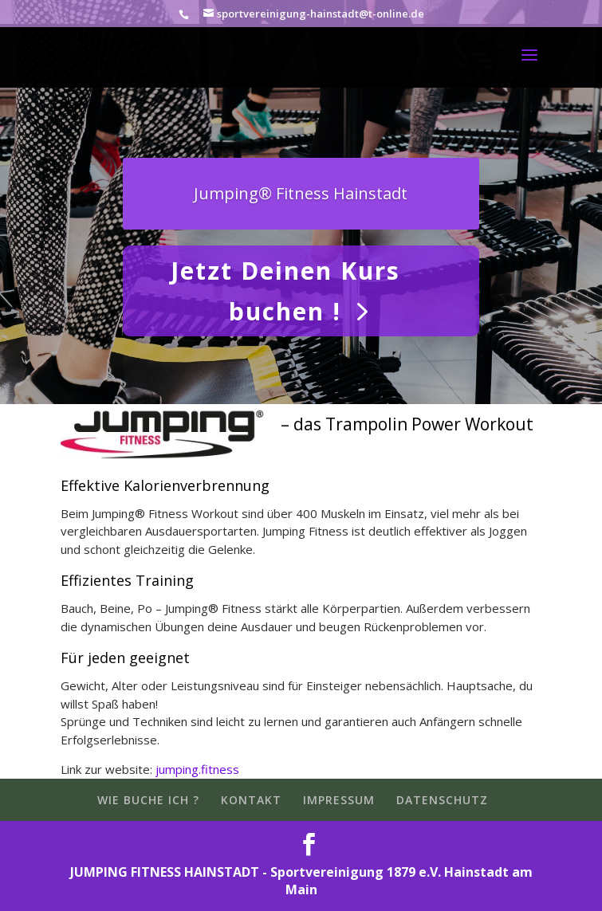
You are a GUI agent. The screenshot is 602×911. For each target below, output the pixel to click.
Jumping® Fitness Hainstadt (300, 193)
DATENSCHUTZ (442, 799)
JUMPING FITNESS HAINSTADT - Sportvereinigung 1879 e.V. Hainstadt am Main (301, 881)
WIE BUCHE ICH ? (148, 799)
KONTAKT (251, 799)
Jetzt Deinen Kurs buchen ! (285, 291)
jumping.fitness (197, 769)
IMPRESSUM (339, 799)
